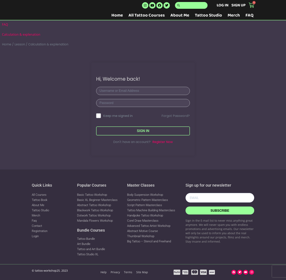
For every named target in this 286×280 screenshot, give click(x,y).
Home (117, 15)
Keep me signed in (118, 116)
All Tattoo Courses (147, 15)
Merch (234, 15)
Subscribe (220, 210)
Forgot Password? (175, 116)
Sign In (143, 131)
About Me (179, 15)
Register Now (162, 142)
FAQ (249, 15)
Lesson (19, 44)
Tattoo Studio (208, 15)
